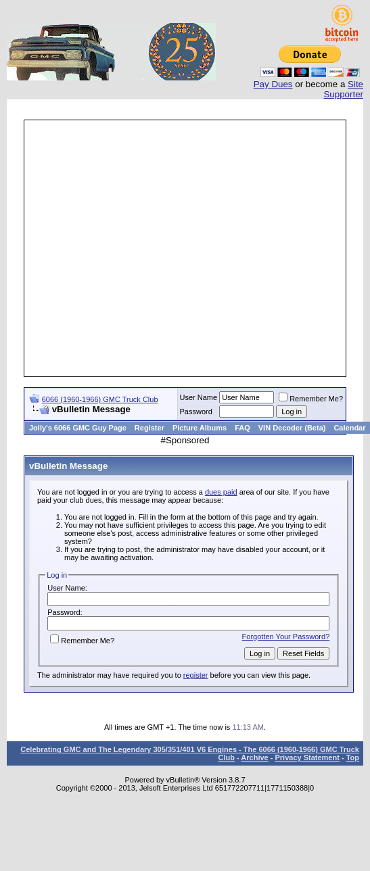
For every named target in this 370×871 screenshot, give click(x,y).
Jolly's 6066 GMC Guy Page (77, 428)
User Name (199, 397)
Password (196, 411)
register (195, 675)
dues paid (221, 492)
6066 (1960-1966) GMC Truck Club (100, 399)
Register (149, 428)
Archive (254, 757)
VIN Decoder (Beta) (292, 428)
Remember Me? (311, 399)
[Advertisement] (127, 248)
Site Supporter (343, 89)
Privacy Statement (307, 757)
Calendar (349, 428)
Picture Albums (199, 428)
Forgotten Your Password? (286, 636)
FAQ (242, 428)
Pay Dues (273, 84)
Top (352, 757)
